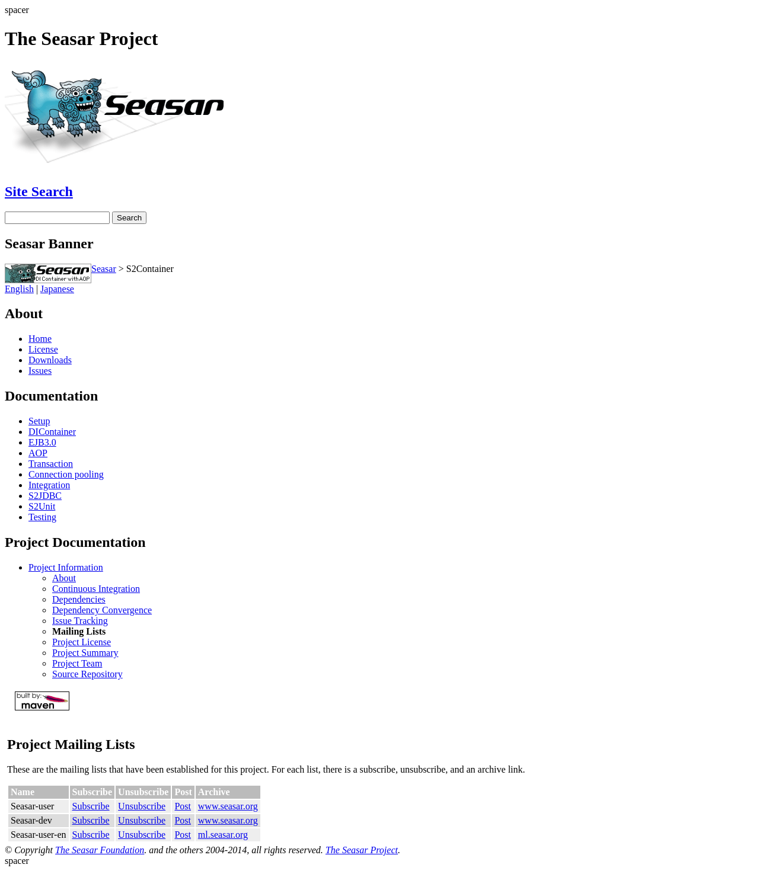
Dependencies (79, 599)
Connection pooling (66, 474)
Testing (42, 517)
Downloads (50, 360)
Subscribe (91, 806)
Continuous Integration (96, 589)
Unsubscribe (141, 806)
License (43, 349)
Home (40, 339)
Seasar (103, 269)
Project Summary (85, 653)
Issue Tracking (80, 621)
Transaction (50, 464)
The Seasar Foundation (99, 850)
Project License (81, 642)
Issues (40, 371)
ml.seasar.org (223, 835)
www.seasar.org (228, 806)
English (19, 289)
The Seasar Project (362, 850)
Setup (39, 421)
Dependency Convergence (102, 610)
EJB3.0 (42, 442)
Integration (49, 485)
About (64, 578)
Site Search (39, 191)
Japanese (57, 289)
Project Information (65, 567)
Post (182, 806)
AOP (37, 453)
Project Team (77, 663)
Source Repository (87, 674)
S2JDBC (45, 496)
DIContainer (52, 432)
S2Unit (41, 506)
